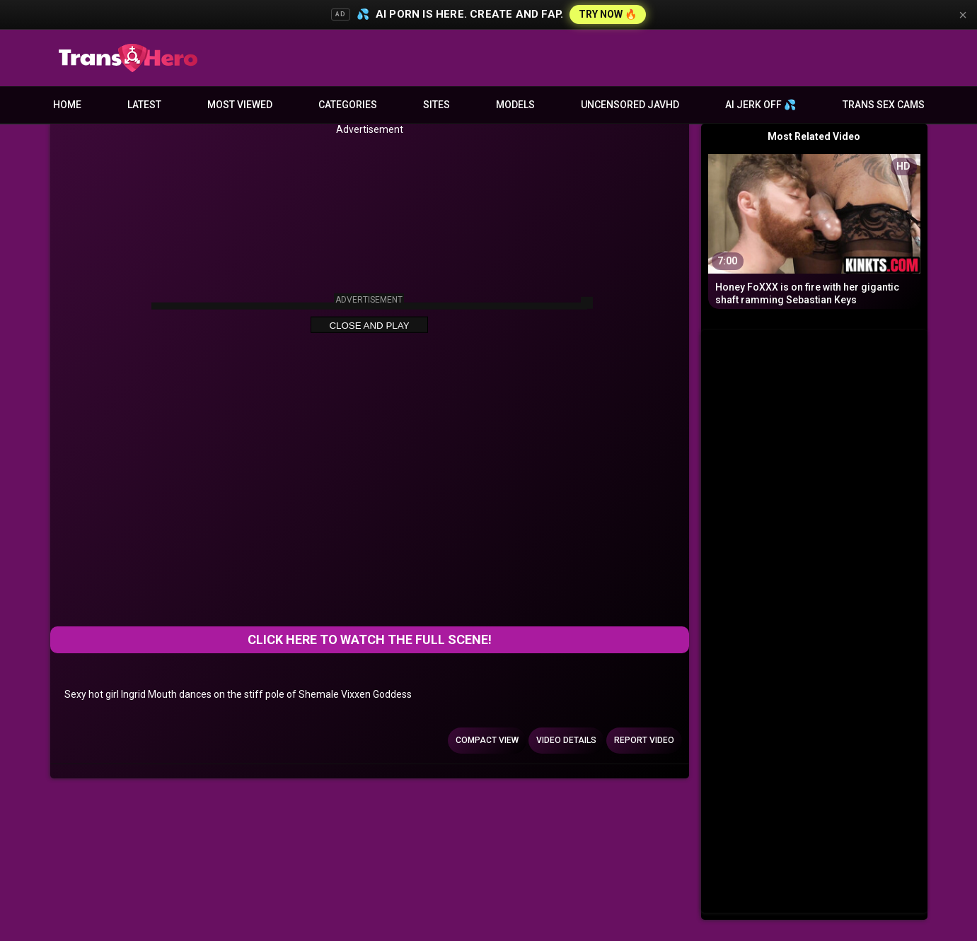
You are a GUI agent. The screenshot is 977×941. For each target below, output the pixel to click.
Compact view (487, 740)
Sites (436, 104)
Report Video (644, 740)
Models (515, 104)
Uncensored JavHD (630, 104)
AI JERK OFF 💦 (760, 104)
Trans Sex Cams (884, 104)
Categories (347, 104)
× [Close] (963, 15)
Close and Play (369, 325)
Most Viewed (239, 104)
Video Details (566, 740)
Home (67, 104)
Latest (144, 104)
